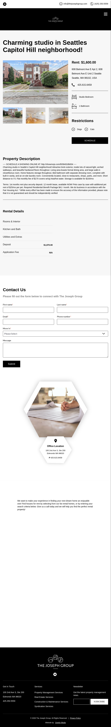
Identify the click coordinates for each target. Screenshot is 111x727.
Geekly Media (60, 723)
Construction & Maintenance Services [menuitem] (51, 702)
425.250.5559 (9, 701)
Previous (5, 80)
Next (65, 80)
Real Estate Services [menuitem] (43, 697)
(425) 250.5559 (101, 4)
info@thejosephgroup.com (75, 4)
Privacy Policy (75, 718)
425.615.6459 (82, 84)
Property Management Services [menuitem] (48, 692)
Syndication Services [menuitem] (43, 706)
